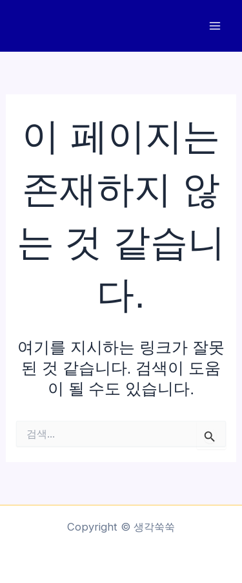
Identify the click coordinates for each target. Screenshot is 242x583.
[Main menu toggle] (214, 26)
